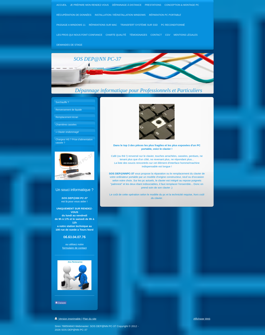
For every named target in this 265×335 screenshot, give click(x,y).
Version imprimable (68, 318)
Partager (60, 303)
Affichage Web (201, 318)
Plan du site (89, 318)
